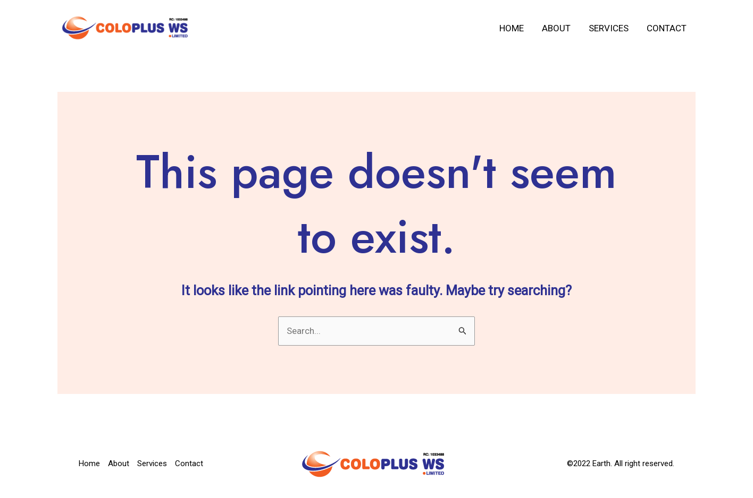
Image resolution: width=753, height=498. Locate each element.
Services (609, 28)
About (556, 28)
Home (511, 28)
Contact (667, 28)
